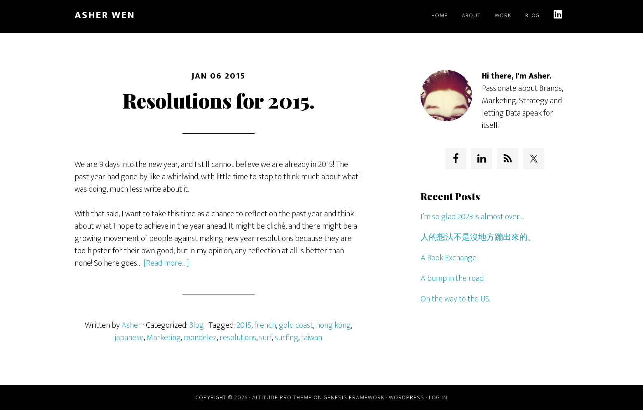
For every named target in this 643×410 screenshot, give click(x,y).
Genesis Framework (354, 397)
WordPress (406, 397)
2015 (243, 325)
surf (265, 338)
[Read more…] (166, 263)
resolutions (238, 338)
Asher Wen (105, 15)
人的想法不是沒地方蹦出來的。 (478, 237)
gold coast (296, 325)
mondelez (200, 338)
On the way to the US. (455, 299)
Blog (196, 325)
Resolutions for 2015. (219, 100)
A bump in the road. (452, 278)
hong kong (333, 325)
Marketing (164, 338)
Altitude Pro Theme (282, 397)
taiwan (311, 338)
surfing (286, 338)
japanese (129, 338)
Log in (438, 397)
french (265, 325)
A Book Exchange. (449, 258)
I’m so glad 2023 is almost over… (472, 217)
